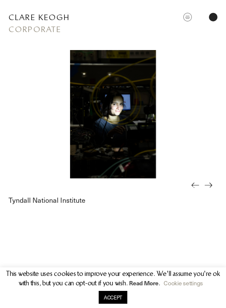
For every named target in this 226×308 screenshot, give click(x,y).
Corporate (35, 29)
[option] (113, 114)
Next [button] (211, 191)
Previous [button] (197, 191)
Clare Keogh (39, 17)
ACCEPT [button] (113, 297)
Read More (143, 282)
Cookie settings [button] (183, 282)
